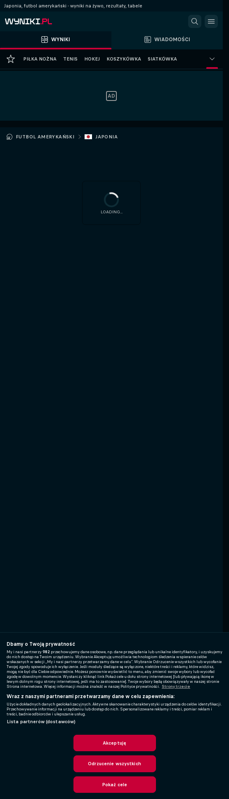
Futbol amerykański (45, 137)
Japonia (106, 137)
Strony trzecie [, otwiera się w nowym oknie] (176, 686)
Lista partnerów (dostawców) (41, 721)
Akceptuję (114, 743)
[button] (194, 21)
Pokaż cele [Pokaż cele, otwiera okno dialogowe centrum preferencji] (114, 784)
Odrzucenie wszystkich (114, 763)
